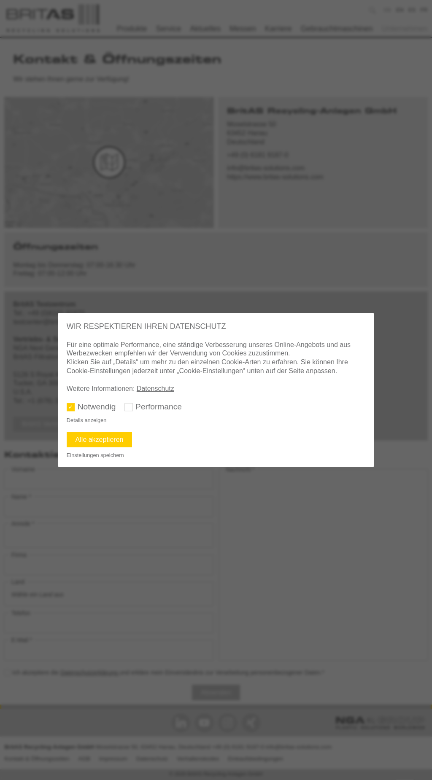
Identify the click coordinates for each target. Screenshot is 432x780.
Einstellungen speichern (95, 455)
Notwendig (97, 406)
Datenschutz (155, 388)
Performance (158, 406)
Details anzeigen (87, 420)
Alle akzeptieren (100, 439)
